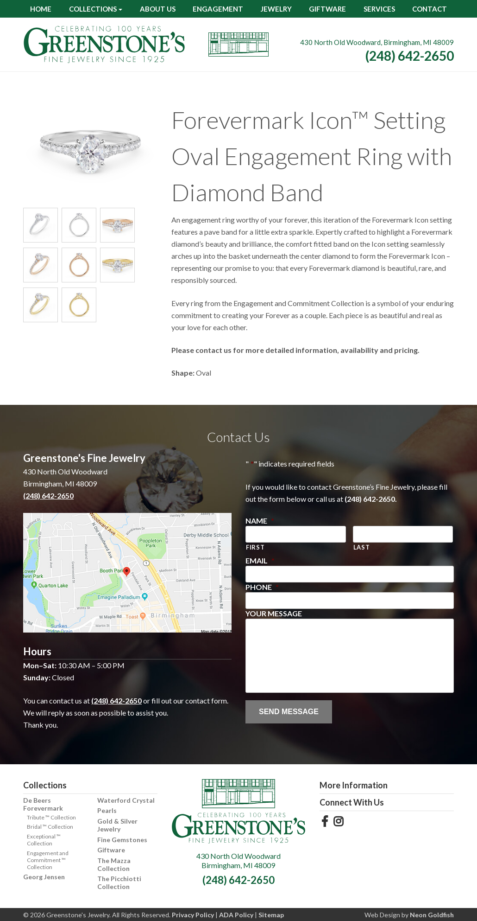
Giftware (327, 9)
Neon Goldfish (432, 915)
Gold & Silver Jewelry (117, 825)
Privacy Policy (193, 915)
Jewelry (276, 9)
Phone (262, 586)
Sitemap (271, 915)
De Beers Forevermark (43, 804)
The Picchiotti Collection (119, 882)
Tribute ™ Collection (51, 817)
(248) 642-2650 (409, 56)
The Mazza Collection (114, 864)
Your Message (273, 613)
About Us (158, 9)
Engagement (218, 9)
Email (260, 560)
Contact (429, 9)
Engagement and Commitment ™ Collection (48, 860)
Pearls (107, 810)
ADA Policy (236, 915)
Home (40, 9)
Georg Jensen (44, 877)
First (255, 547)
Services (379, 9)
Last (361, 547)
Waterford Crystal (126, 800)
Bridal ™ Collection (50, 826)
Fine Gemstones (122, 840)
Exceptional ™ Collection (44, 840)
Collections (93, 9)
